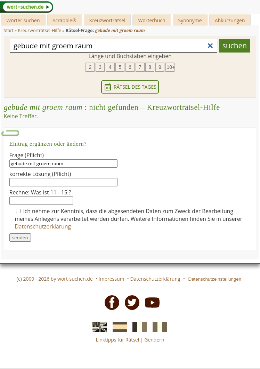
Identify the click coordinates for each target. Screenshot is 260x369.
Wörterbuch (151, 20)
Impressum (111, 278)
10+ (170, 67)
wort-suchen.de (75, 278)
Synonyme (190, 20)
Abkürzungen (230, 20)
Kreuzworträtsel (107, 20)
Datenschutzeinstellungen (215, 279)
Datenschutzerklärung (43, 226)
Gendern (154, 339)
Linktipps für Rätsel (117, 339)
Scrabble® (64, 20)
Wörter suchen (23, 20)
